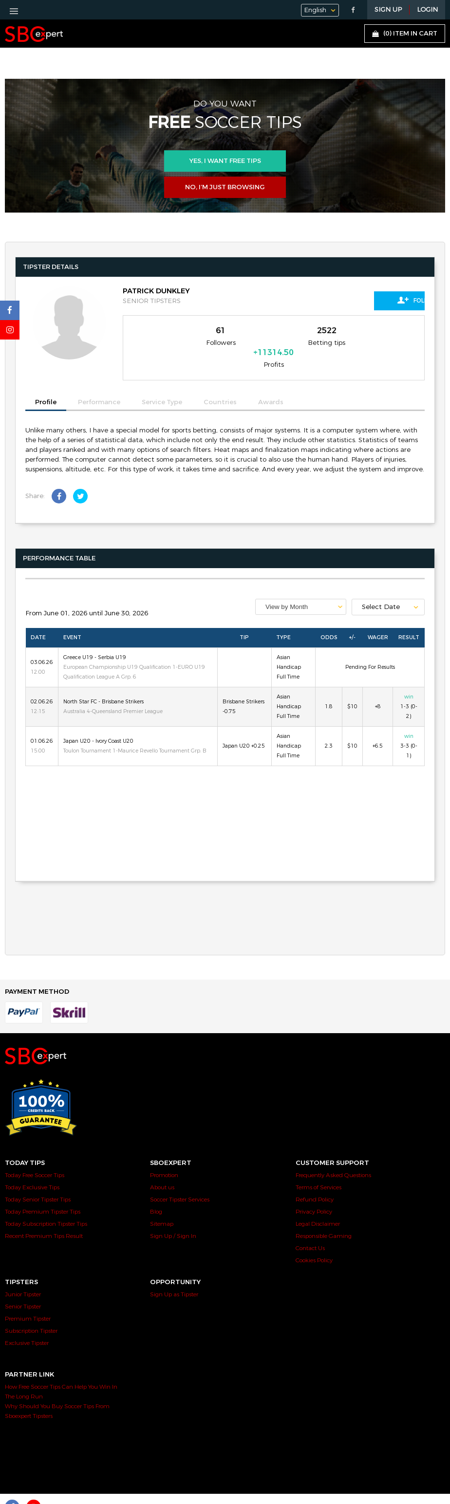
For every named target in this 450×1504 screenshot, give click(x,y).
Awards (270, 386)
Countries (220, 386)
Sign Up (388, 9)
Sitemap (161, 1208)
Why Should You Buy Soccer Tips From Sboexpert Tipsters (57, 1395)
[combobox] (300, 591)
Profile (45, 386)
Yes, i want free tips (225, 161)
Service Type (162, 386)
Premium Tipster (28, 1303)
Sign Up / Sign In (173, 1220)
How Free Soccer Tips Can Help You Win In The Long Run (61, 1375)
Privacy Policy (314, 1196)
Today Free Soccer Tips (34, 1159)
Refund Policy (315, 1183)
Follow (380, 300)
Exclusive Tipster (27, 1327)
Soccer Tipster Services (179, 1183)
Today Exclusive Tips (32, 1171)
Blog (156, 1196)
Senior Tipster (23, 1290)
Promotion (164, 1159)
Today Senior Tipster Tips (38, 1183)
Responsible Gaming (324, 1220)
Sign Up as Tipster (174, 1278)
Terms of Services (318, 1171)
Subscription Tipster (31, 1315)
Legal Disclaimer (318, 1208)
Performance (99, 386)
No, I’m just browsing (225, 187)
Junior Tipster (23, 1278)
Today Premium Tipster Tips (42, 1196)
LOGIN (427, 9)
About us (162, 1171)
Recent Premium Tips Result (44, 1220)
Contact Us (310, 1232)
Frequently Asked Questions (333, 1159)
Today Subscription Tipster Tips (46, 1208)
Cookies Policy (314, 1244)
